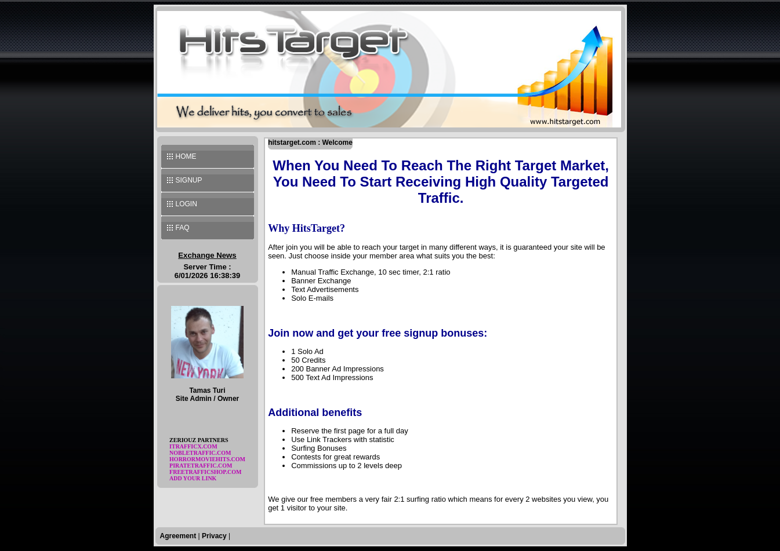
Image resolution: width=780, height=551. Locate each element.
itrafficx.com (193, 446)
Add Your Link (192, 478)
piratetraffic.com (200, 465)
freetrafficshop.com (205, 472)
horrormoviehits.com (207, 459)
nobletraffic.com (200, 453)
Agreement (178, 536)
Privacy (214, 536)
